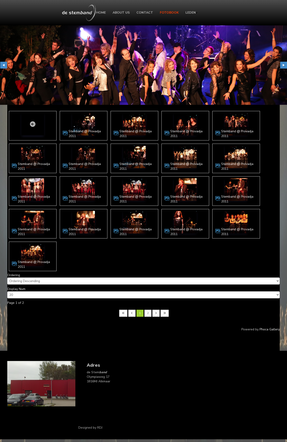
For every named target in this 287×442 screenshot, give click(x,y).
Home (101, 12)
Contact (144, 12)
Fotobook (169, 12)
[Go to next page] (156, 313)
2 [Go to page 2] (148, 313)
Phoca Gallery (270, 329)
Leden (191, 12)
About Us (121, 12)
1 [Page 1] (140, 313)
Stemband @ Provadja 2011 (85, 133)
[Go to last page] (165, 313)
